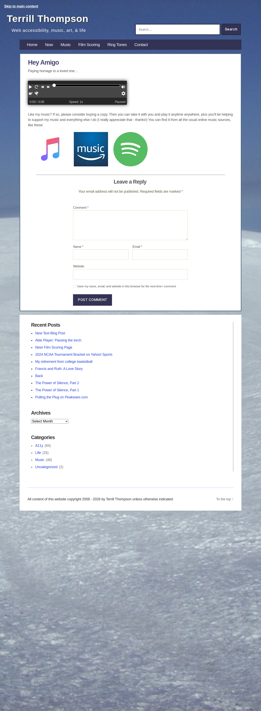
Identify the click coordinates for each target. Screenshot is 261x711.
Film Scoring (90, 47)
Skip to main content (21, 6)
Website (78, 269)
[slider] (54, 88)
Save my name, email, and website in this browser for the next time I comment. (127, 289)
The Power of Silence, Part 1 (57, 393)
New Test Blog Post (50, 336)
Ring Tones (119, 47)
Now (50, 47)
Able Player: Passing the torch (58, 343)
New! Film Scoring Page (53, 350)
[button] (30, 90)
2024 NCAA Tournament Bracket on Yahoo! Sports (73, 357)
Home (32, 47)
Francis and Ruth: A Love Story (59, 371)
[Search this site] (177, 29)
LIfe (38, 455)
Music (66, 47)
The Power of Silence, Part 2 (57, 386)
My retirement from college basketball (63, 364)
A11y (39, 448)
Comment (80, 210)
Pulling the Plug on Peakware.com (61, 400)
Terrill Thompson (52, 18)
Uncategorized (46, 470)
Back (39, 379)
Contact (144, 47)
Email (137, 249)
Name (78, 249)
